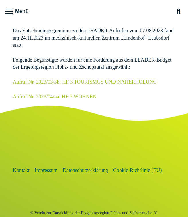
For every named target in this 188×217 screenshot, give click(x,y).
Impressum (46, 170)
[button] (17, 11)
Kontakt (21, 170)
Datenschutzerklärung (85, 170)
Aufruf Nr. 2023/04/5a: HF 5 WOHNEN (55, 97)
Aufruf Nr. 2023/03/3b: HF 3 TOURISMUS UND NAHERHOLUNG (85, 82)
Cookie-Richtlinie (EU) (137, 170)
